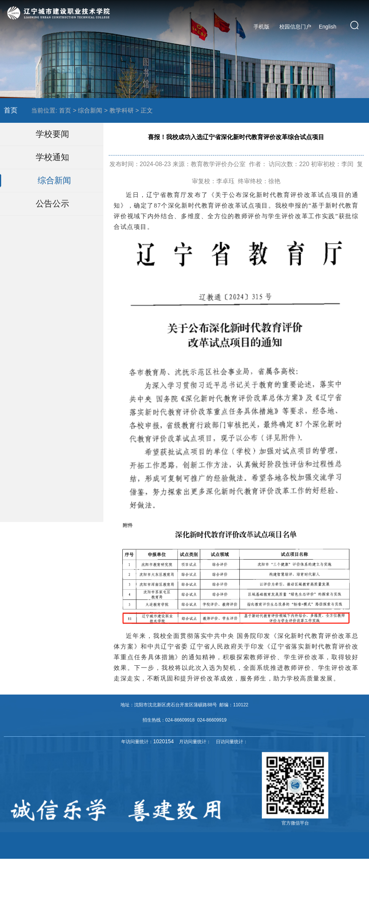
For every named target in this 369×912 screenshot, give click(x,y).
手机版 (261, 27)
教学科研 (121, 110)
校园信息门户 (295, 27)
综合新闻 (90, 110)
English (327, 27)
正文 (147, 110)
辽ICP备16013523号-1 (217, 872)
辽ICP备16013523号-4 (265, 872)
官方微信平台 (295, 823)
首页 (10, 110)
